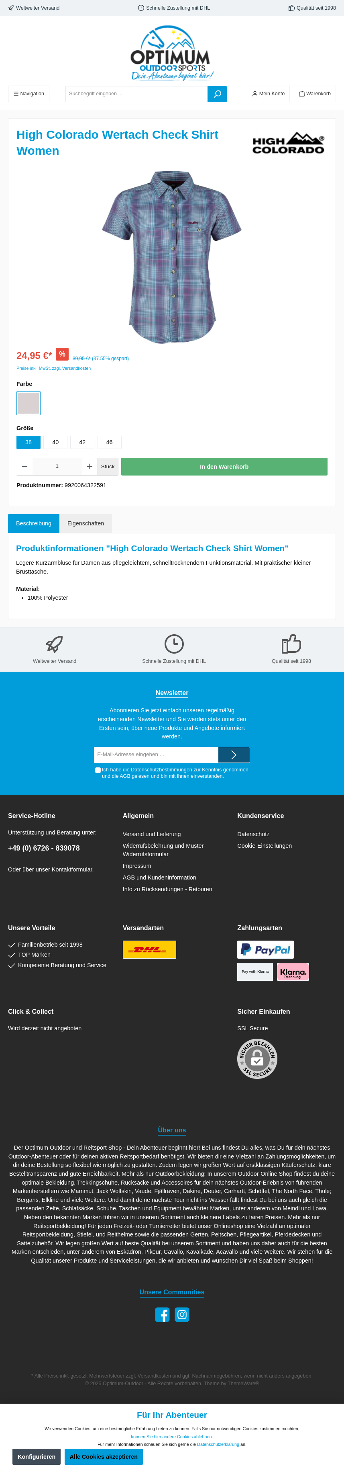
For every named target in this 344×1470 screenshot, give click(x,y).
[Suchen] (217, 94)
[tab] (33, 523)
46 (109, 442)
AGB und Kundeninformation (159, 877)
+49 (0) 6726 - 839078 (44, 848)
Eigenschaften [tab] (85, 523)
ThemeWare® (243, 1383)
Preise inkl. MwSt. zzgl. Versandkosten (53, 368)
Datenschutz (253, 834)
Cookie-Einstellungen (264, 846)
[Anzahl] (57, 467)
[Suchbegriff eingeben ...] (136, 94)
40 (55, 442)
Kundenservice (260, 815)
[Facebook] (162, 1315)
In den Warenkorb (224, 466)
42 (82, 442)
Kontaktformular (72, 869)
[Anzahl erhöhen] (89, 467)
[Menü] (28, 94)
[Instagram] (182, 1315)
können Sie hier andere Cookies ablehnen (171, 1436)
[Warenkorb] (315, 94)
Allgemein (138, 815)
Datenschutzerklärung (218, 1444)
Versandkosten (154, 1376)
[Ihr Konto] (268, 94)
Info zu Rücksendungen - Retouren (167, 889)
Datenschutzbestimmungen (161, 770)
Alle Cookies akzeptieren (104, 1457)
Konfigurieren (36, 1457)
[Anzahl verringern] (24, 467)
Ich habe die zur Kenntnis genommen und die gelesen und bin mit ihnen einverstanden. (175, 773)
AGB (125, 776)
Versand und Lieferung (152, 834)
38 (28, 442)
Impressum (137, 866)
